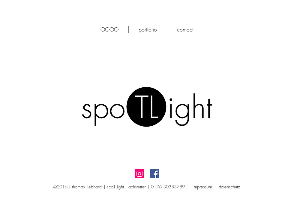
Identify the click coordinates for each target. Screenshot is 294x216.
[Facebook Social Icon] (154, 173)
